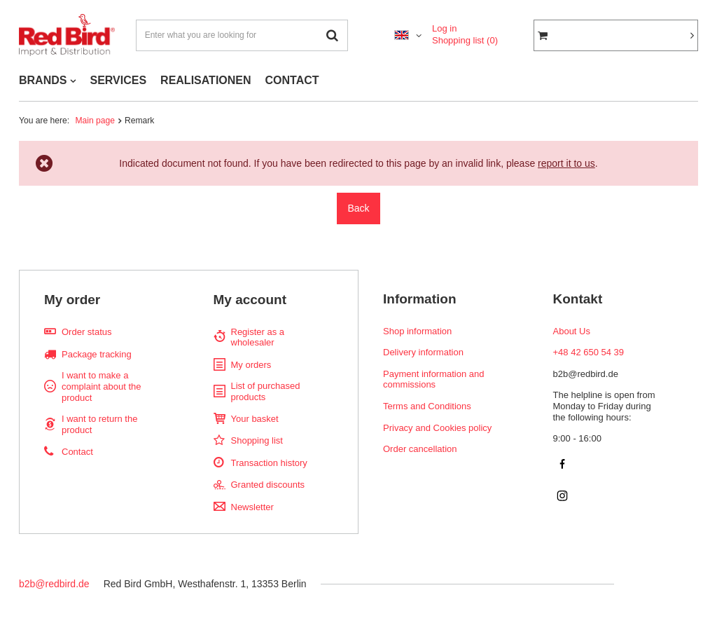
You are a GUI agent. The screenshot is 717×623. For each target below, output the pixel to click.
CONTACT (292, 80)
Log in (444, 28)
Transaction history (269, 463)
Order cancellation (420, 449)
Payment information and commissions (434, 379)
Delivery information (423, 352)
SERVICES (118, 80)
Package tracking (97, 354)
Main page (95, 120)
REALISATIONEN (205, 80)
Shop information (417, 331)
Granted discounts (268, 484)
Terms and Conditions (427, 406)
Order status (87, 332)
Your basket (255, 418)
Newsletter (252, 507)
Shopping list (465, 40)
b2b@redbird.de (54, 583)
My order (72, 299)
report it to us (566, 163)
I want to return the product (99, 424)
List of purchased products (265, 391)
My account (250, 299)
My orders (251, 365)
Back (358, 208)
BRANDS (43, 80)
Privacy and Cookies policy (437, 428)
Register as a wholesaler (258, 337)
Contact (77, 451)
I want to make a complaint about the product (101, 386)
